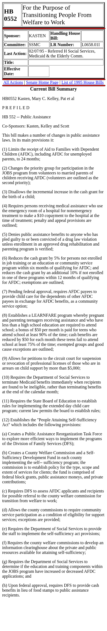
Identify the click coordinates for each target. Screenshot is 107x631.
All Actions (13, 82)
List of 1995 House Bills (82, 82)
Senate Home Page (42, 82)
